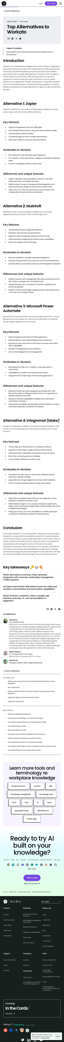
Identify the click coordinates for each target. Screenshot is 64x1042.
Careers (26, 960)
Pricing (6, 915)
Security (6, 970)
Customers (46, 920)
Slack (44, 982)
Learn (45, 915)
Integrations (8, 925)
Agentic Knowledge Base (31, 932)
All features (7, 930)
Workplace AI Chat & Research (30, 915)
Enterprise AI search (30, 927)
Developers (47, 936)
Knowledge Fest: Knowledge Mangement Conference (51, 988)
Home (5, 892)
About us (26, 965)
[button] (60, 3)
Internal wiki (7, 936)
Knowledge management (47, 971)
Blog (44, 930)
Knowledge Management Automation (32, 921)
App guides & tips (24, 892)
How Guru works (9, 920)
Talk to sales (51, 3)
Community (47, 941)
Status (6, 965)
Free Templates (48, 946)
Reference (12, 892)
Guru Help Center (10, 960)
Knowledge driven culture (51, 977)
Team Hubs (27, 937)
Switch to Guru (47, 965)
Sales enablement (49, 960)
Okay (58, 1036)
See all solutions (28, 943)
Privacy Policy (45, 1038)
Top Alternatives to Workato (41, 892)
